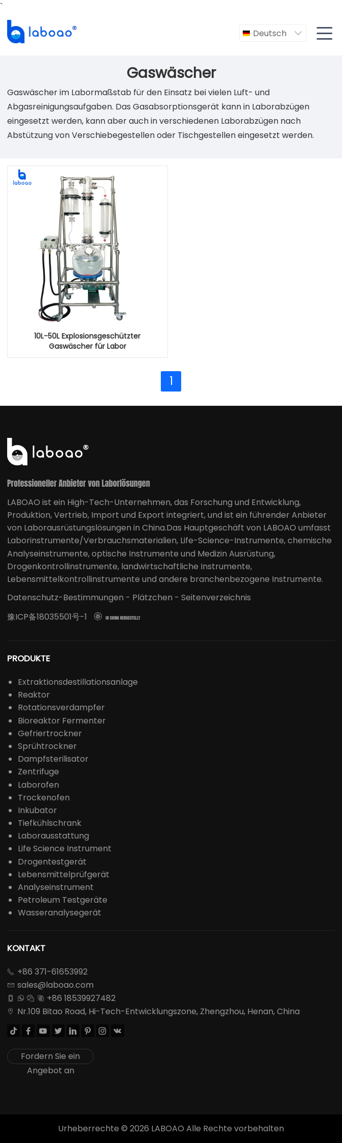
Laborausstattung (53, 836)
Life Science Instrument (64, 848)
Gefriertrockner (50, 733)
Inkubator (37, 810)
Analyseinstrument (56, 887)
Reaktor (34, 695)
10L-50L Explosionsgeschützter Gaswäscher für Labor (87, 341)
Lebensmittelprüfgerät (63, 874)
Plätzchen (152, 597)
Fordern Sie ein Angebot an (50, 1057)
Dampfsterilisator (53, 759)
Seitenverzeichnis (216, 597)
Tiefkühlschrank (49, 823)
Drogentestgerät (52, 862)
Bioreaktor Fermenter (62, 721)
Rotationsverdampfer (61, 707)
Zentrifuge (38, 771)
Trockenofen (44, 797)
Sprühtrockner (47, 746)
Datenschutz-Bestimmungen (65, 597)
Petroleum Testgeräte (62, 900)
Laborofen (38, 785)
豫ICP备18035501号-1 (47, 617)
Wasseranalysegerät (59, 912)
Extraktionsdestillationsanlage (78, 682)
